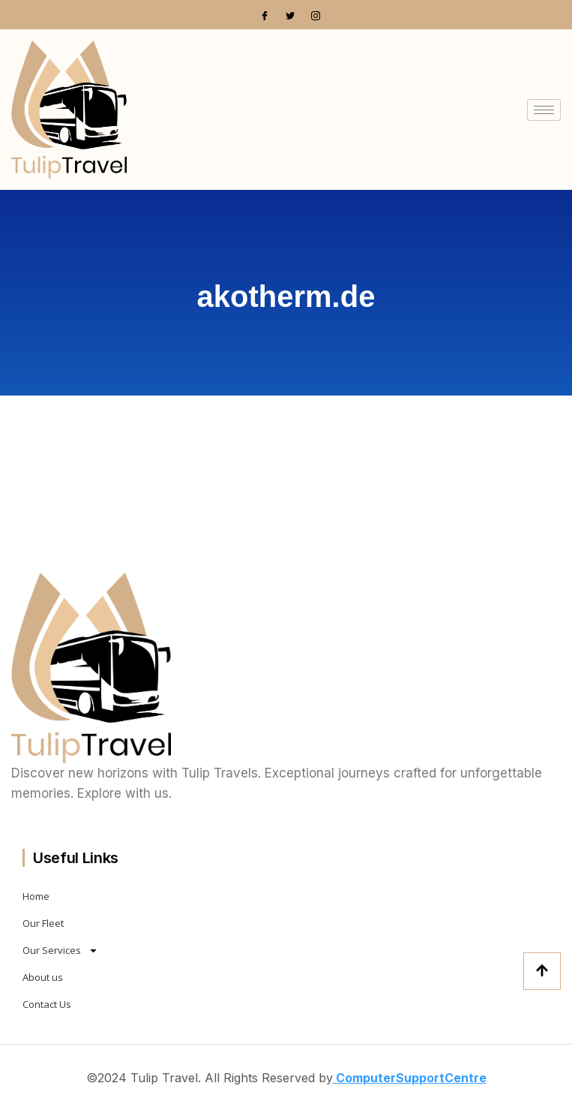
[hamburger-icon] (544, 110)
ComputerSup (376, 1077)
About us (42, 977)
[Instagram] (315, 15)
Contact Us (46, 1004)
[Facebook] (264, 15)
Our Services (60, 950)
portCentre (453, 1077)
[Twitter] (290, 15)
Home (35, 896)
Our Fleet (43, 923)
